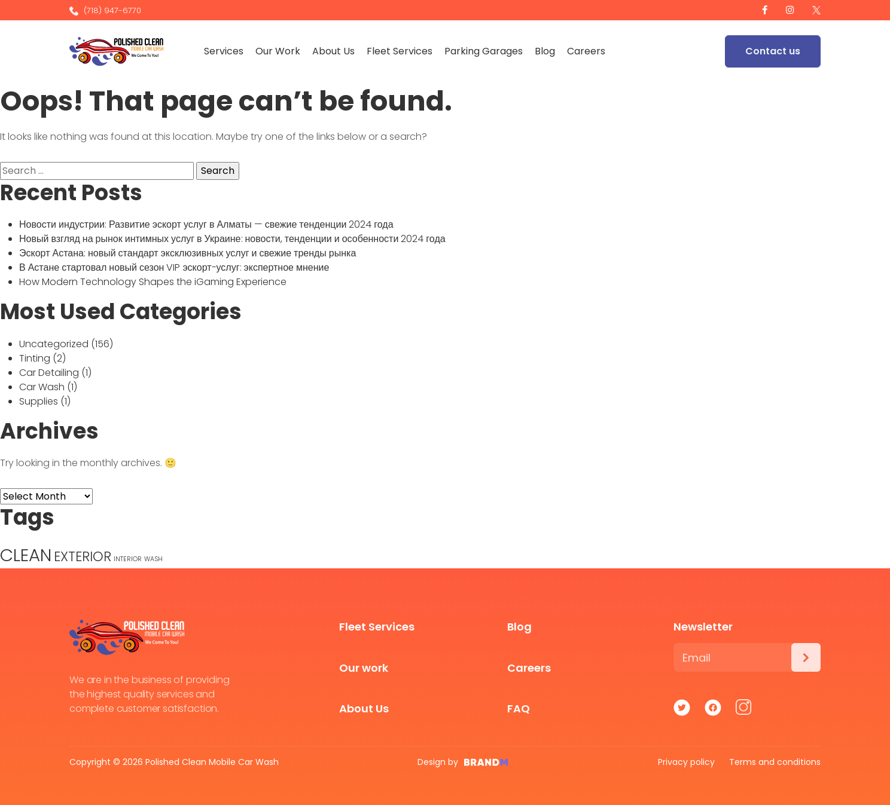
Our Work (279, 51)
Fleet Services (401, 51)
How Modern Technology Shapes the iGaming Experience (152, 282)
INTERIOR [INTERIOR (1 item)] (128, 559)
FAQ (518, 708)
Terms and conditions (775, 762)
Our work (363, 667)
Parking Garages (485, 51)
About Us (334, 51)
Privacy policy (686, 762)
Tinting (34, 358)
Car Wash (42, 387)
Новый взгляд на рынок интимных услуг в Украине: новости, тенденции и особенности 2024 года (232, 239)
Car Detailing (49, 372)
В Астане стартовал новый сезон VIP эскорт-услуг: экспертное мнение (174, 267)
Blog (546, 51)
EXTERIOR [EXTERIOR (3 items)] (82, 556)
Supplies (38, 401)
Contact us (772, 51)
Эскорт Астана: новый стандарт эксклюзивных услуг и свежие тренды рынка (187, 253)
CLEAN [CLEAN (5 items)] (25, 555)
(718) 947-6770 (105, 10)
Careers (587, 51)
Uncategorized (54, 344)
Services (225, 51)
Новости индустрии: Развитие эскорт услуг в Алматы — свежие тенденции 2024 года (206, 224)
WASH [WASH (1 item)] (153, 559)
